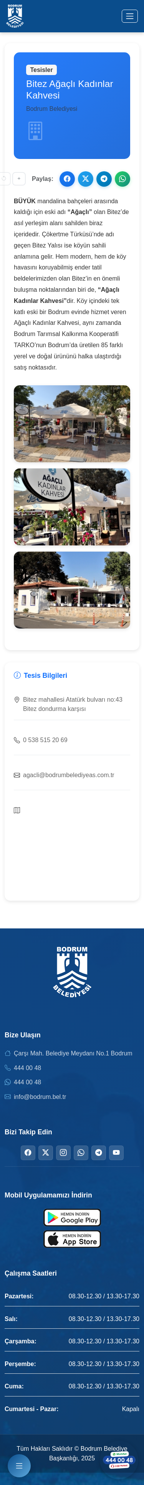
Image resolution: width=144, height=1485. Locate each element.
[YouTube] (116, 1153)
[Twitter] (45, 1153)
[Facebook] (28, 1153)
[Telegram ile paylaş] (104, 179)
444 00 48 (27, 1068)
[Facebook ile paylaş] (67, 179)
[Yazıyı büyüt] (19, 179)
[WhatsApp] (81, 1153)
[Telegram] (98, 1153)
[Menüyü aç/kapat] (130, 16)
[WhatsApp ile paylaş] (122, 179)
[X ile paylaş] (85, 179)
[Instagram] (63, 1153)
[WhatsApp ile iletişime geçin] (119, 1460)
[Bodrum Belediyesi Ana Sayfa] (15, 16)
